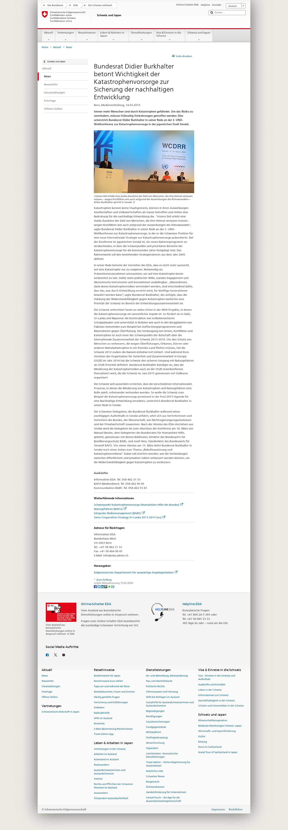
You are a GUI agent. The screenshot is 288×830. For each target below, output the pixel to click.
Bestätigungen (154, 716)
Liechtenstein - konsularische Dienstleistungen (162, 755)
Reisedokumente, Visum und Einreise (114, 691)
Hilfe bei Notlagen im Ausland (162, 697)
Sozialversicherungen (158, 721)
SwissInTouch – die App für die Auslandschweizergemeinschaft (163, 799)
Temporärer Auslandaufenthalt (111, 798)
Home (45, 47)
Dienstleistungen (141, 36)
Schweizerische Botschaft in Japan (60, 711)
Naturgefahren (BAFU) (110, 509)
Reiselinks (99, 723)
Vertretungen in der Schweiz (110, 749)
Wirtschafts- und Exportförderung (217, 731)
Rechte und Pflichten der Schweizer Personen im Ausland (113, 786)
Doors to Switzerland (210, 747)
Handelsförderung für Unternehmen (166, 792)
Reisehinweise (87, 36)
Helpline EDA (192, 604)
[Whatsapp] (109, 586)
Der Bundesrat (55, 5)
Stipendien (152, 748)
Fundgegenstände (156, 727)
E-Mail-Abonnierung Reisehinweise (113, 728)
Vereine (98, 779)
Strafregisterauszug (157, 737)
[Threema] (106, 586)
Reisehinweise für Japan (107, 675)
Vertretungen (65, 36)
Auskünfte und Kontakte (211, 684)
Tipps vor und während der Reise (112, 686)
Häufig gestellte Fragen (107, 697)
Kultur (201, 736)
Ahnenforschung (155, 742)
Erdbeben (99, 707)
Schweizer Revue (155, 776)
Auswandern (101, 793)
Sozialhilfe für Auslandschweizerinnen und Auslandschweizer (170, 704)
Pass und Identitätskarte (159, 681)
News (45, 675)
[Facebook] (95, 586)
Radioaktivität (101, 712)
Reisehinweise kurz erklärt (108, 681)
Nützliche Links (154, 771)
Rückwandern (101, 764)
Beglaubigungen (155, 711)
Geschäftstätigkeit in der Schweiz (216, 700)
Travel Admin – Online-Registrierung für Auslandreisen (168, 764)
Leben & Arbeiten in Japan (113, 36)
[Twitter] (99, 586)
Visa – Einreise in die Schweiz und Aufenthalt (216, 677)
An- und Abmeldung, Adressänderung (167, 675)
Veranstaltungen (51, 686)
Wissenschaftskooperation (212, 720)
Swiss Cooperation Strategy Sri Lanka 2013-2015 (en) (129, 517)
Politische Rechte (155, 686)
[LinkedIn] (102, 586)
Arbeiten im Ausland (105, 754)
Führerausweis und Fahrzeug (162, 691)
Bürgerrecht (152, 781)
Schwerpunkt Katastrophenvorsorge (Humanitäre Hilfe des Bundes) (138, 504)
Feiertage (47, 691)
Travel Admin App (104, 734)
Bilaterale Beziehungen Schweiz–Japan (220, 725)
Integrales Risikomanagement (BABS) (119, 513)
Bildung (202, 741)
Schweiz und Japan (198, 36)
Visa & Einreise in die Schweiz (169, 36)
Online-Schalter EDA (96, 604)
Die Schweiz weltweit (100, 5)
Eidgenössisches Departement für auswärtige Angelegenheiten (135, 572)
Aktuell (48, 36)
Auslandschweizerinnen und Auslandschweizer (109, 772)
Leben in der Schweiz (210, 689)
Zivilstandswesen (155, 787)
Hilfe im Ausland (103, 718)
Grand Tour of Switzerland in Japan (217, 752)
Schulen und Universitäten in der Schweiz (221, 705)
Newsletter (48, 681)
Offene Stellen (50, 697)
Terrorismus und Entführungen (111, 702)
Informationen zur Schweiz (213, 695)
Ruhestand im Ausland (106, 759)
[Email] (112, 586)
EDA (75, 5)
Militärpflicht (153, 732)
